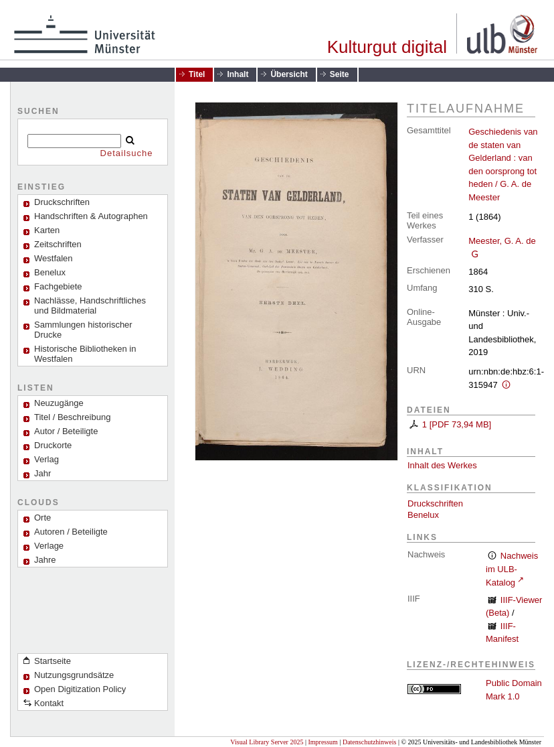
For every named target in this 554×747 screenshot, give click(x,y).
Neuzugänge (59, 403)
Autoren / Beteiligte (71, 532)
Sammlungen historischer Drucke (83, 330)
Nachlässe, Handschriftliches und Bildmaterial (90, 305)
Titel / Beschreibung (72, 417)
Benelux (50, 272)
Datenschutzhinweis (370, 742)
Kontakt (49, 703)
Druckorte (53, 445)
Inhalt (237, 74)
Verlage (49, 546)
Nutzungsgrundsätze (74, 675)
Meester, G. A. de (501, 241)
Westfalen (53, 258)
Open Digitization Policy (80, 689)
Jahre (45, 560)
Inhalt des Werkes (442, 465)
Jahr (42, 473)
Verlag (46, 459)
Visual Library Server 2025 (266, 742)
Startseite (52, 661)
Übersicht (288, 74)
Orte (42, 518)
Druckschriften (435, 503)
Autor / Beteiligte (66, 431)
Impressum (322, 742)
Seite (339, 74)
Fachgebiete (58, 286)
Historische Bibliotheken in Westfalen (85, 354)
